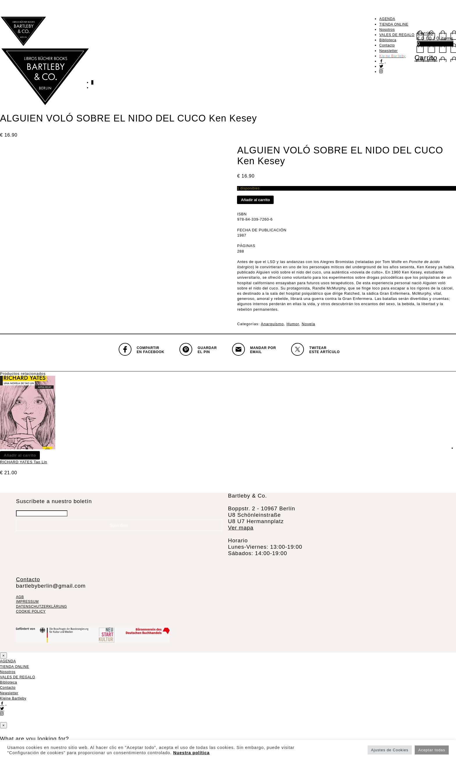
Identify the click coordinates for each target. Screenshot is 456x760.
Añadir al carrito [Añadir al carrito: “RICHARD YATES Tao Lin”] (20, 455)
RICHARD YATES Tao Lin (23, 462)
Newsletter (388, 51)
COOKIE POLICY (31, 611)
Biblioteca (387, 40)
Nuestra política (191, 752)
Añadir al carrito (255, 200)
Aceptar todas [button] (431, 750)
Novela (308, 324)
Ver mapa (241, 528)
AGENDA (387, 19)
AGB (20, 597)
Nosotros (387, 30)
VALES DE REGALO (396, 35)
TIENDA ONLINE (393, 24)
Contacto (387, 45)
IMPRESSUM (27, 602)
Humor (292, 324)
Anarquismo (272, 324)
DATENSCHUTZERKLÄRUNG (41, 607)
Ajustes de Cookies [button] (390, 750)
